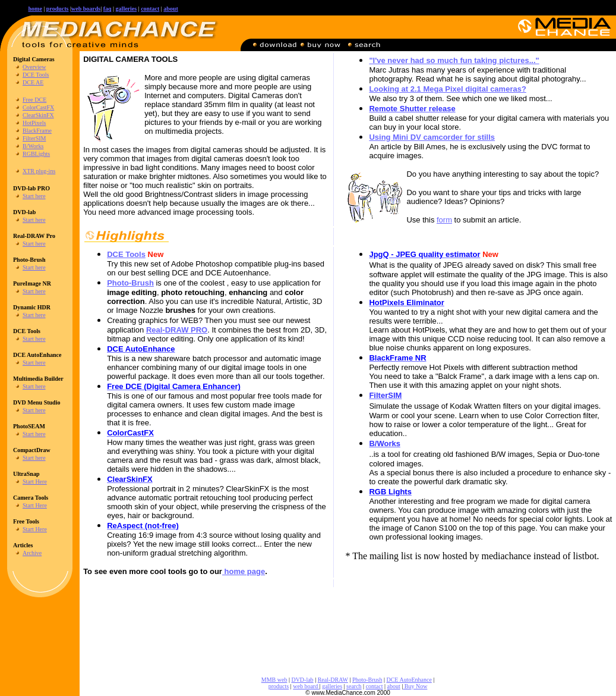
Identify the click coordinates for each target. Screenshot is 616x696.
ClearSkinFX (38, 115)
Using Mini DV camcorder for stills (432, 137)
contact (150, 8)
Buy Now (415, 686)
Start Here (35, 481)
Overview (34, 67)
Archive (32, 553)
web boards (85, 8)
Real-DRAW (333, 679)
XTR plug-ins (39, 171)
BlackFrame (37, 130)
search (354, 686)
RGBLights (36, 154)
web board (306, 686)
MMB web (274, 679)
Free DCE (34, 99)
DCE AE (33, 82)
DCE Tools (36, 74)
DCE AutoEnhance (408, 679)
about (170, 8)
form (444, 219)
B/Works (33, 146)
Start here (34, 196)
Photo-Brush (367, 679)
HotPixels (34, 123)
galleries (332, 686)
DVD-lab (302, 679)
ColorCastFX (38, 107)
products (57, 8)
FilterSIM (34, 138)
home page (243, 571)
